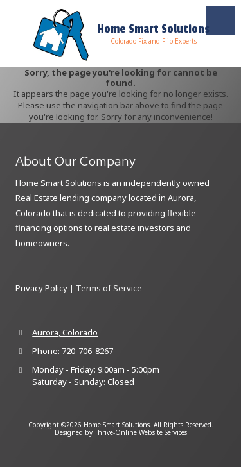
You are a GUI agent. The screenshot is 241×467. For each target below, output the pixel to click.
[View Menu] (220, 20)
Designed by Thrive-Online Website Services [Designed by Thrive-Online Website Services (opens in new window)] (121, 432)
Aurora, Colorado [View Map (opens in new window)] (65, 332)
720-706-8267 (87, 351)
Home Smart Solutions (153, 29)
